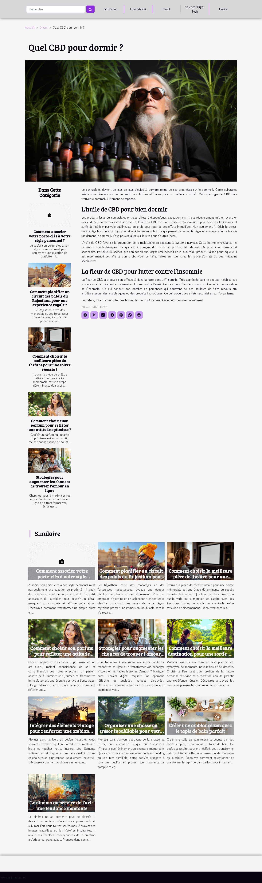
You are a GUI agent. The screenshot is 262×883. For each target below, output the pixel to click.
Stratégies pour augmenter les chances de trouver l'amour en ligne (49, 484)
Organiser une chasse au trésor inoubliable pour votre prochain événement (131, 731)
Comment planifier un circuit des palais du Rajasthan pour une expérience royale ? (50, 298)
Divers (223, 9)
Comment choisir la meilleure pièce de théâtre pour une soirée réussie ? (50, 363)
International (138, 9)
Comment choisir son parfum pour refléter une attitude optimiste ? (50, 425)
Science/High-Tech (194, 9)
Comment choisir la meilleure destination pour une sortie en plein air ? (200, 654)
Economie (110, 9)
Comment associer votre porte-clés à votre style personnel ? (50, 236)
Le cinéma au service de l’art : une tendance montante (61, 805)
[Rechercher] (55, 9)
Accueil (29, 27)
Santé (166, 9)
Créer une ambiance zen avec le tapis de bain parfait (200, 728)
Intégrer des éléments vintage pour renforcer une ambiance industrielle (62, 731)
